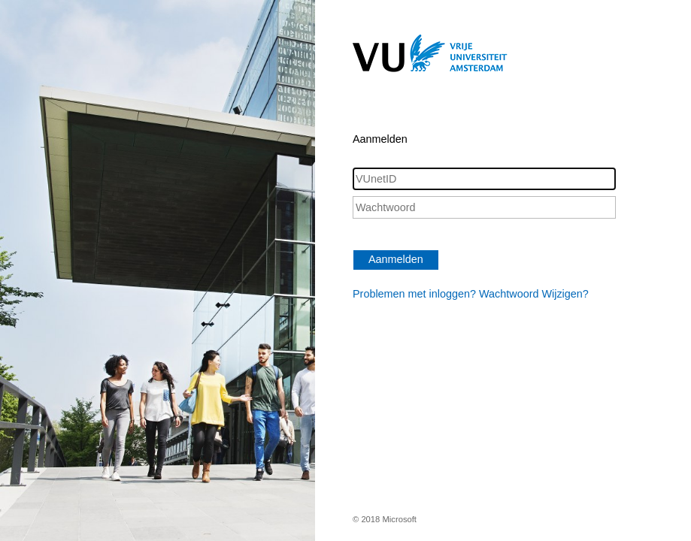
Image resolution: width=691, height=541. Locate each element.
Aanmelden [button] (395, 259)
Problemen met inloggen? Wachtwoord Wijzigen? (471, 294)
